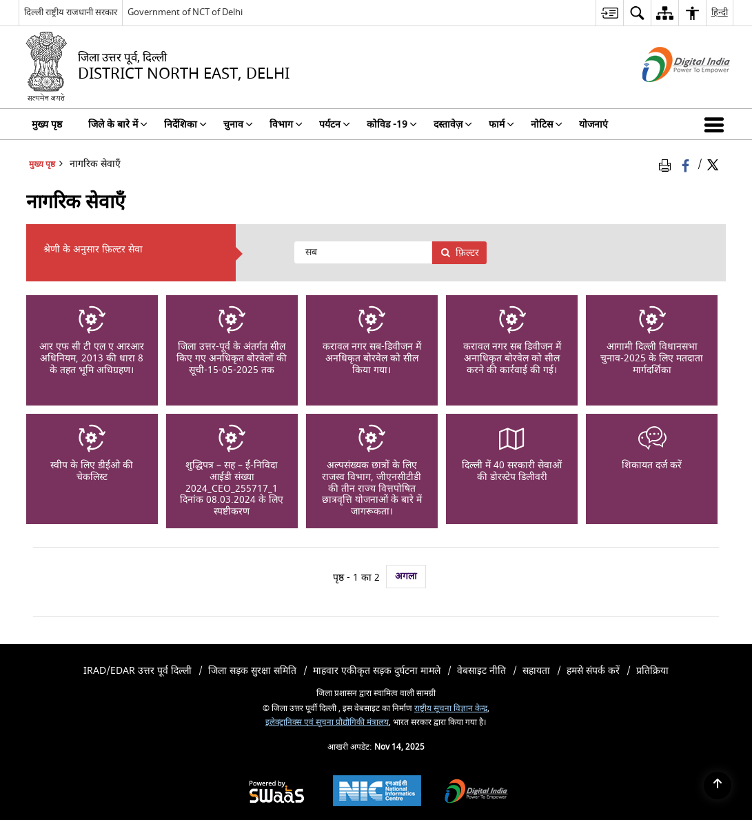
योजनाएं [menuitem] (593, 124)
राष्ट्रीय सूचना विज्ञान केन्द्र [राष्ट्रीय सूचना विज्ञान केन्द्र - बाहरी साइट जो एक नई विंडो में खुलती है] (450, 708)
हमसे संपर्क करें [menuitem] (593, 670)
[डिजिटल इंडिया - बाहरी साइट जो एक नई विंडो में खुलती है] (668, 94)
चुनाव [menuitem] (238, 124)
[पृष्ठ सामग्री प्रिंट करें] (667, 164)
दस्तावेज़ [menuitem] (453, 124)
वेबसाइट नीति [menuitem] (481, 670)
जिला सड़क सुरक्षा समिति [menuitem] (252, 670)
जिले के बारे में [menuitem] (118, 124)
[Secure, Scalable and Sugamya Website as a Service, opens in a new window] (277, 793)
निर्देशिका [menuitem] (185, 124)
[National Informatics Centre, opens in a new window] (377, 792)
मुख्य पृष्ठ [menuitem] (47, 124)
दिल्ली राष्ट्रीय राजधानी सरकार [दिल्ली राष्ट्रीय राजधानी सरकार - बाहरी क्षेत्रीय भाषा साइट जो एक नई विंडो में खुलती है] (70, 12)
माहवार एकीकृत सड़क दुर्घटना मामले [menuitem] (376, 670)
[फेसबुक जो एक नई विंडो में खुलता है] (687, 164)
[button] (716, 124)
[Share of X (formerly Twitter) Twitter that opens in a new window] (712, 164)
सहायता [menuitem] (536, 670)
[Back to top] (717, 785)
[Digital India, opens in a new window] (476, 793)
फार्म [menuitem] (501, 124)
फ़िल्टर (459, 253)
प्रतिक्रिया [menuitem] (652, 670)
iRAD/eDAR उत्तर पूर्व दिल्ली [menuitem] (137, 670)
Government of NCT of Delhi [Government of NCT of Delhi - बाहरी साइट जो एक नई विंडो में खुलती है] (185, 12)
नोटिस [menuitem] (546, 124)
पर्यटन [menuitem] (334, 124)
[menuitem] (609, 13)
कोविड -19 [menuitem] (392, 124)
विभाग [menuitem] (286, 124)
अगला (406, 576)
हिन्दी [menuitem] (719, 12)
